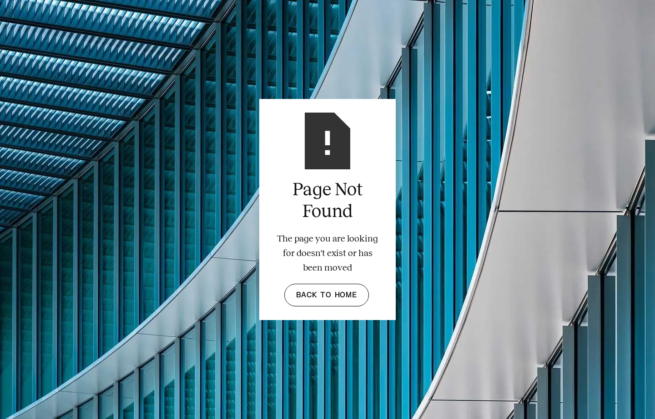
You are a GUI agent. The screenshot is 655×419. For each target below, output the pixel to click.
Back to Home (326, 295)
